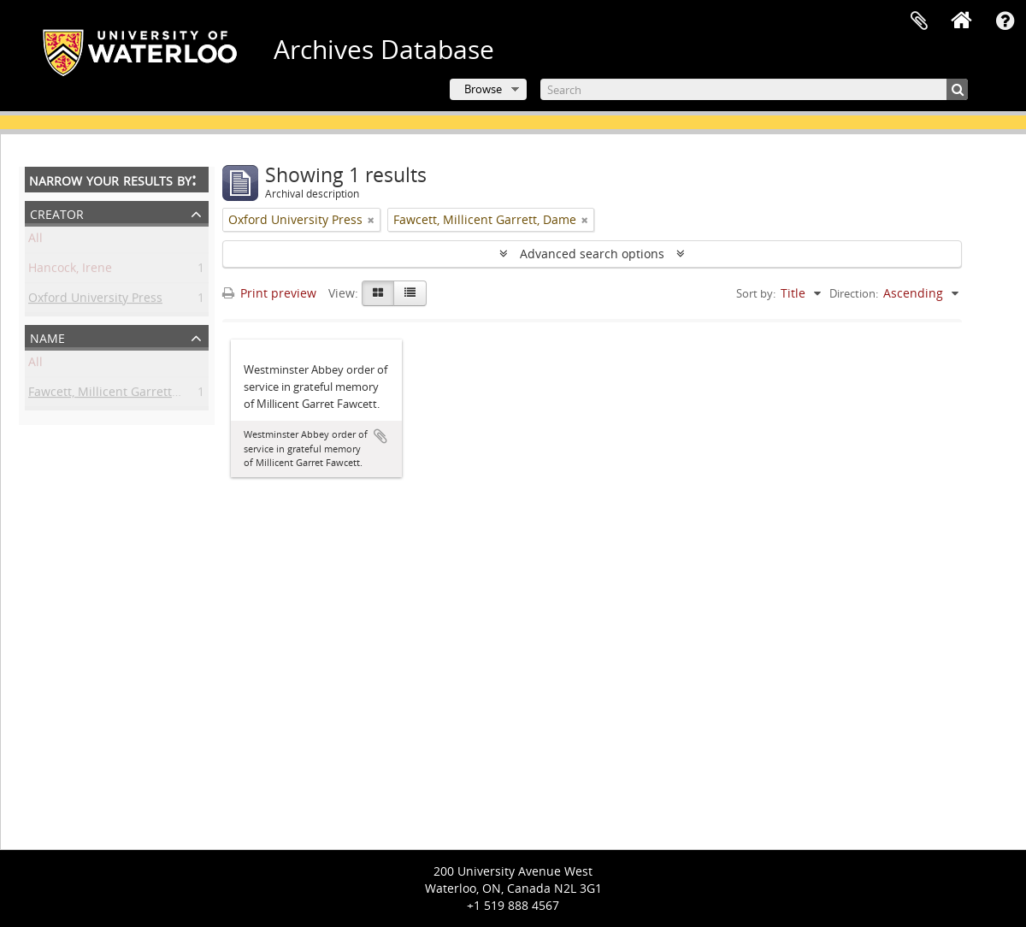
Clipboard (919, 21)
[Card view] (378, 293)
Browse (483, 89)
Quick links (1004, 21)
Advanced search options (592, 253)
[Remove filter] (371, 219)
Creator (57, 212)
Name (47, 336)
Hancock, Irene (70, 271)
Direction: (853, 293)
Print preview (269, 293)
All (35, 241)
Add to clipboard (380, 436)
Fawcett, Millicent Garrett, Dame (119, 395)
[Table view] (410, 293)
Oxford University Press (95, 300)
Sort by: (755, 293)
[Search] (754, 89)
